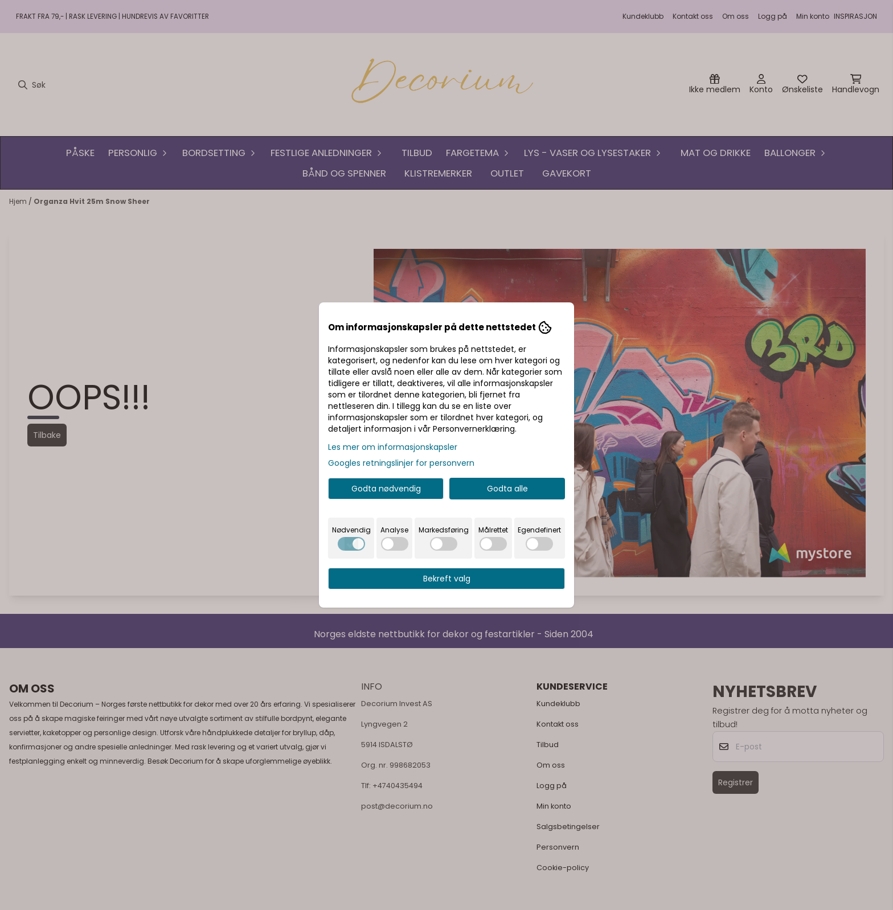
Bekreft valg (446, 578)
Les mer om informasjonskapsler (392, 447)
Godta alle (507, 488)
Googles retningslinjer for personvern (401, 463)
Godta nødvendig (386, 488)
